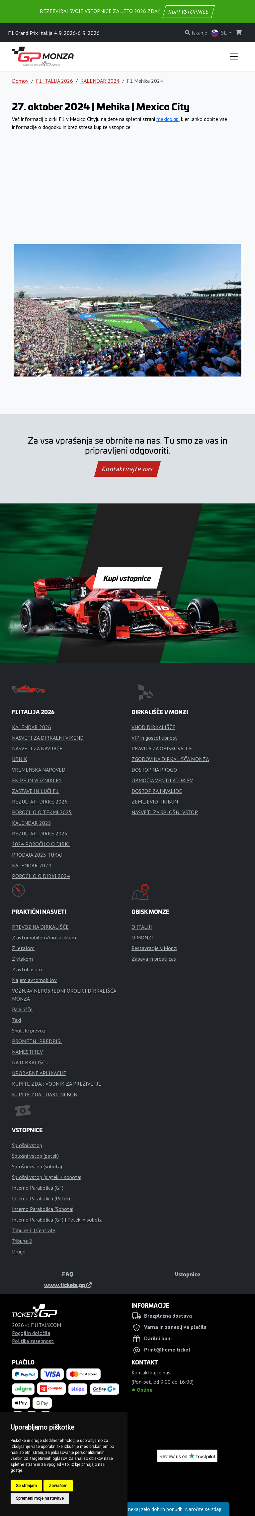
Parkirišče (22, 1009)
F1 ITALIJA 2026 (54, 80)
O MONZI (142, 937)
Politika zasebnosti (33, 1341)
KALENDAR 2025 (31, 822)
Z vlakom (22, 958)
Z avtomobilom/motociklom (44, 937)
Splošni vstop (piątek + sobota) (46, 1177)
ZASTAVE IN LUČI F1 (35, 791)
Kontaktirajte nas (127, 469)
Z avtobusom (27, 969)
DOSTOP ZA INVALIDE (156, 791)
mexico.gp (167, 119)
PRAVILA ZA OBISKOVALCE (161, 748)
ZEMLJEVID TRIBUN (154, 801)
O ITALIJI (141, 926)
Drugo (19, 1251)
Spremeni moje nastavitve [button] (40, 1498)
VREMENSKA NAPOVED (38, 769)
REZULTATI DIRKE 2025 (39, 833)
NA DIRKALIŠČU (30, 1062)
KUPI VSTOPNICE (188, 11)
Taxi (16, 1020)
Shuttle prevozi (29, 1030)
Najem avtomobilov (34, 980)
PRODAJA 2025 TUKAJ (37, 854)
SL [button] (219, 33)
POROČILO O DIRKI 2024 (41, 876)
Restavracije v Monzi (154, 948)
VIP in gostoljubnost (154, 737)
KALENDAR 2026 (31, 727)
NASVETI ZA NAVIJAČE (37, 748)
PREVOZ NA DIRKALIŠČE (40, 926)
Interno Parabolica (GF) (37, 1187)
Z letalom (23, 948)
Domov (20, 80)
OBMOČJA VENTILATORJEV (162, 780)
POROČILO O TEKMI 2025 (42, 812)
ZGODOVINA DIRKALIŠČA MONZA (170, 759)
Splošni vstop (27, 1145)
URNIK (19, 759)
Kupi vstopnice (127, 578)
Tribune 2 (22, 1241)
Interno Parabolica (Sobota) (42, 1209)
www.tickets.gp (68, 1285)
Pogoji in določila (31, 1333)
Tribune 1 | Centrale (33, 1230)
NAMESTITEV (27, 1051)
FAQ (67, 1274)
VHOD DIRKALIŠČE (153, 727)
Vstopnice (187, 1274)
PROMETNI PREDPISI (37, 1041)
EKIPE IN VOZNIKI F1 (37, 780)
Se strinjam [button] (26, 1485)
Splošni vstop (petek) (35, 1155)
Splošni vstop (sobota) (37, 1166)
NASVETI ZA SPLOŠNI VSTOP (164, 812)
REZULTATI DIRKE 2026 (39, 801)
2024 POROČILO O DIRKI (41, 844)
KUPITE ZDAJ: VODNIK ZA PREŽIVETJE (56, 1083)
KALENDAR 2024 (100, 80)
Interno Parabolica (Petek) (41, 1198)
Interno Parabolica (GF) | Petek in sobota (57, 1219)
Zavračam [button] (58, 1485)
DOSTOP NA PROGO (154, 769)
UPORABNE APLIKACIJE (39, 1073)
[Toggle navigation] (233, 56)
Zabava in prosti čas (153, 958)
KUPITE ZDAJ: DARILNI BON (44, 1094)
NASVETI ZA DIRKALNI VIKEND (48, 737)
